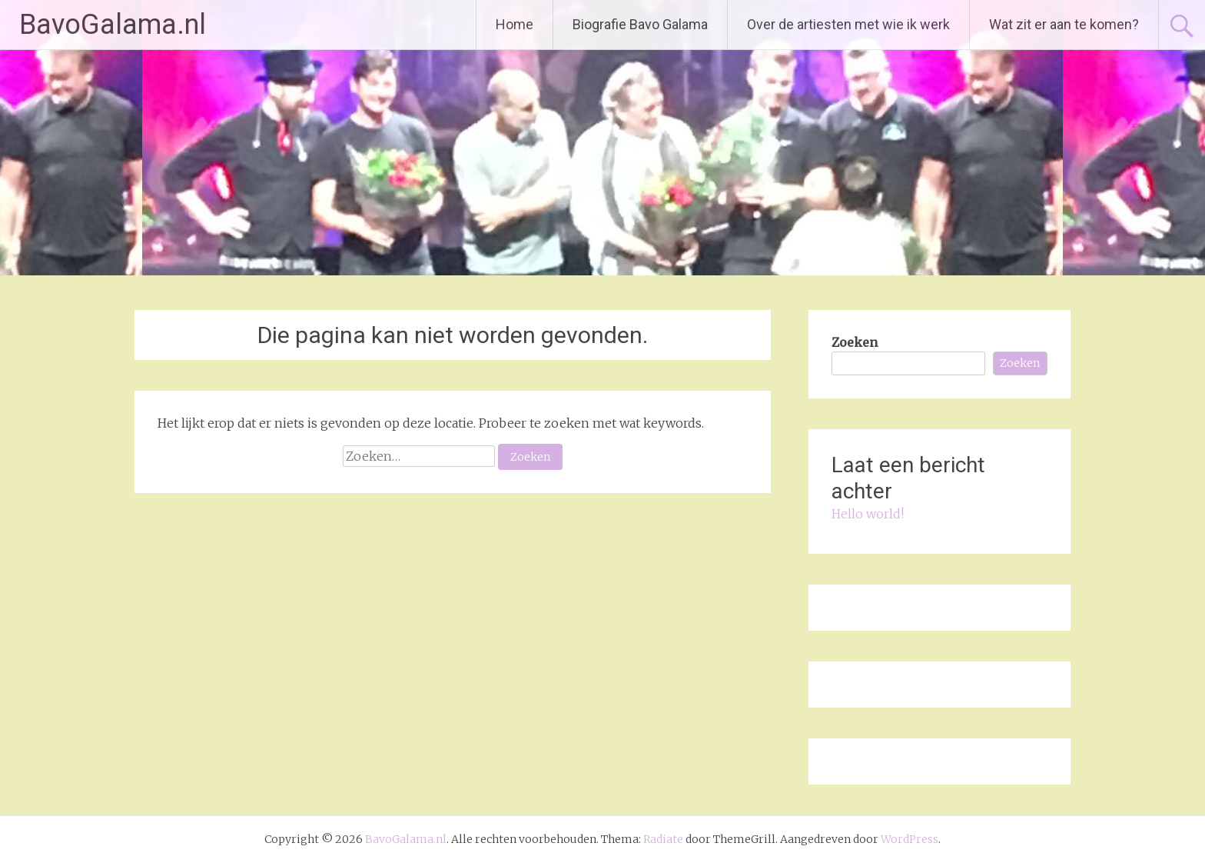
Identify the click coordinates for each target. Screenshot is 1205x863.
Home (514, 24)
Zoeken (855, 342)
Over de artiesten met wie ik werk (848, 24)
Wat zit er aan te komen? (1064, 24)
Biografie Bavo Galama (640, 24)
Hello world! (868, 513)
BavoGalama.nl (112, 24)
